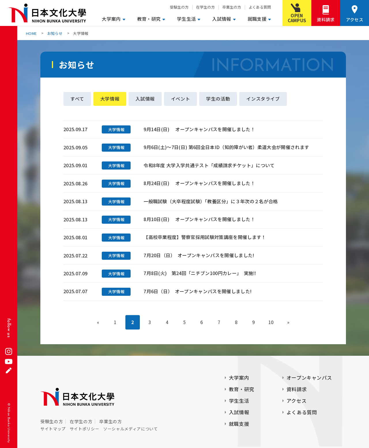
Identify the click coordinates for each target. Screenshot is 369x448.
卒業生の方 (231, 7)
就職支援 (257, 18)
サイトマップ (53, 429)
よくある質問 (259, 7)
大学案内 (111, 18)
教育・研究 (149, 18)
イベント (180, 98)
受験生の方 (179, 7)
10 (271, 322)
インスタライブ (263, 98)
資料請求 (325, 19)
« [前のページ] (98, 322)
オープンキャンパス (309, 377)
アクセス (354, 19)
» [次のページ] (288, 322)
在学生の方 (205, 7)
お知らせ (55, 33)
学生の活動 (218, 98)
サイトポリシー (84, 429)
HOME (31, 33)
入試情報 (221, 18)
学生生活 (186, 18)
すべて (77, 98)
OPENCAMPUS (297, 17)
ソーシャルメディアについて (130, 429)
